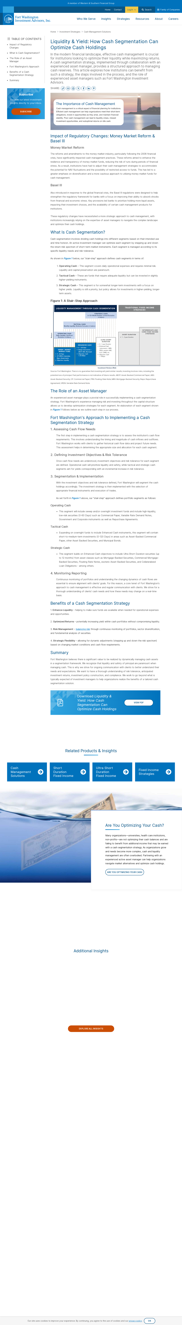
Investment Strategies (70, 31)
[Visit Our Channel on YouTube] (17, 1087)
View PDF (139, 706)
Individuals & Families (136, 1080)
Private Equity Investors (132, 1073)
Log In (129, 1061)
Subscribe (26, 111)
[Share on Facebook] (83, 88)
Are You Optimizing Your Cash (124, 874)
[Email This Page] (68, 88)
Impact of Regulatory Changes (21, 46)
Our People (160, 1055)
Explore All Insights (91, 1033)
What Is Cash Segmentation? (25, 52)
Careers (75, 1079)
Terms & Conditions (165, 1121)
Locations (75, 1075)
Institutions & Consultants (132, 1066)
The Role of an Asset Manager (21, 60)
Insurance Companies (136, 1091)
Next (178, 915)
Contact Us (14, 1055)
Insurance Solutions (108, 1078)
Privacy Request (88, 1121)
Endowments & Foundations (133, 1085)
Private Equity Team (162, 1077)
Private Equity (105, 1073)
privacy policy (135, 1321)
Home (53, 31)
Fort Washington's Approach (24, 66)
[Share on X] (78, 88)
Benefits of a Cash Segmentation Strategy (22, 73)
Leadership (76, 1070)
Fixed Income (105, 1069)
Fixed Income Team (162, 1065)
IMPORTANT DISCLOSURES (20, 735)
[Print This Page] (73, 88)
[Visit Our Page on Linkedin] (9, 1087)
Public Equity (105, 1064)
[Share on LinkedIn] (88, 88)
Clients (130, 1055)
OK (149, 1321)
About (74, 1061)
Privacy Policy (110, 1121)
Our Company (79, 1055)
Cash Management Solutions (97, 31)
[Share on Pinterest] (93, 88)
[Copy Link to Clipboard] (63, 88)
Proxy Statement (166, 1126)
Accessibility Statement (136, 1121)
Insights (74, 1065)
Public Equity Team (162, 1061)
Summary (14, 80)
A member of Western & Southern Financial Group (91, 3)
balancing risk (83, 629)
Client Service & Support (160, 1083)
